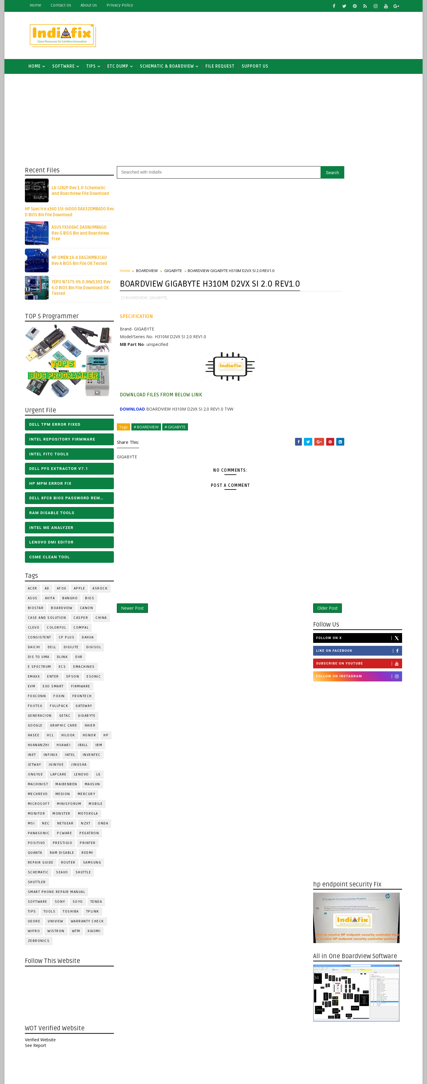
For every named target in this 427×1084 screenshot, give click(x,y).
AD (50, 591)
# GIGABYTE (178, 442)
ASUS (36, 601)
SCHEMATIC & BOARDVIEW (170, 68)
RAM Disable (65, 855)
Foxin (62, 699)
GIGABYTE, (161, 313)
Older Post (290, 624)
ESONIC (97, 679)
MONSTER (65, 816)
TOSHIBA (74, 914)
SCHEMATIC (41, 875)
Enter (57, 679)
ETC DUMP (121, 68)
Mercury (90, 797)
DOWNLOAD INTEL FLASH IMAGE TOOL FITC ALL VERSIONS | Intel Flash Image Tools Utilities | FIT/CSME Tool (348, 931)
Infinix (54, 758)
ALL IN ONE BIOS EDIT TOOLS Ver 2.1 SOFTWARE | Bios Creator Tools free (367, 1008)
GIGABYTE (90, 718)
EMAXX (37, 679)
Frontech (85, 699)
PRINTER (91, 846)
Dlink (65, 660)
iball (87, 748)
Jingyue (39, 777)
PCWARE (68, 836)
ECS (65, 669)
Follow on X (356, 187)
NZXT (89, 826)
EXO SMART (56, 689)
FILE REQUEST (223, 68)
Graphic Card (67, 728)
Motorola (91, 816)
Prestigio (66, 846)
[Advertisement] (290, 34)
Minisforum (72, 807)
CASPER (84, 621)
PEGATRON (93, 836)
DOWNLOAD (135, 424)
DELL (55, 650)
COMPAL (84, 630)
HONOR (93, 738)
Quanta (38, 855)
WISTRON (59, 934)
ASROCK (103, 591)
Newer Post (135, 624)
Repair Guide (44, 865)
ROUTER (71, 865)
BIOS (93, 601)
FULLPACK (62, 709)
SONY (63, 904)
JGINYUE (59, 767)
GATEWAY (87, 709)
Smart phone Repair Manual (60, 895)
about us (92, 5)
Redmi (91, 855)
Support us (258, 68)
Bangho (73, 601)
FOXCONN (40, 699)
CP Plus (70, 640)
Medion (66, 797)
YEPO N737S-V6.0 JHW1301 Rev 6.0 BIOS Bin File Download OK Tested (84, 290)
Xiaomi (97, 934)
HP (109, 738)
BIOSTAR (39, 611)
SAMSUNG (95, 865)
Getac (68, 718)
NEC (49, 826)
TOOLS (53, 914)
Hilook (72, 738)
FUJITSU (38, 709)
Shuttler (40, 885)
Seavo (66, 875)
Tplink (96, 914)
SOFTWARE (66, 68)
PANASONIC (42, 836)
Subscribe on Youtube (356, 212)
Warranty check (90, 924)
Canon (90, 611)
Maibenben (70, 787)
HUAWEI (67, 748)
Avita (53, 601)
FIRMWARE (84, 689)
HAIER (93, 728)
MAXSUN (95, 787)
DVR (82, 660)
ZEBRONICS (42, 944)
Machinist (41, 787)
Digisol (97, 650)
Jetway (37, 767)
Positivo (40, 846)
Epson (76, 679)
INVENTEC (95, 758)
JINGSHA (82, 767)
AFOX (65, 591)
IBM (102, 748)
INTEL (73, 758)
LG (102, 777)
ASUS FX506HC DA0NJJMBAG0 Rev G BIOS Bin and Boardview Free (83, 236)
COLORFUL (60, 630)
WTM (79, 934)
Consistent (43, 640)
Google (38, 728)
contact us (64, 5)
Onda (106, 826)
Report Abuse (324, 1031)
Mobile (99, 807)
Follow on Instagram (356, 225)
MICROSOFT (42, 807)
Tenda (100, 904)
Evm (35, 689)
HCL (54, 738)
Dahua (91, 640)
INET (35, 758)
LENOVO (84, 777)
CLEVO (37, 630)
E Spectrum (43, 669)
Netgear (68, 826)
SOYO (81, 904)
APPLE (83, 591)
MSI (34, 826)
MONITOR (40, 816)
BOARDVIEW (65, 611)
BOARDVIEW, (140, 313)
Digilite (74, 650)
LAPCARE (62, 777)
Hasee (37, 738)
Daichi (37, 650)
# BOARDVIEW (149, 442)
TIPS (94, 68)
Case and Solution (50, 621)
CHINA (105, 621)
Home (38, 5)
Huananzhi (42, 748)
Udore (37, 924)
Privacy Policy (123, 5)
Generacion (43, 718)
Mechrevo (41, 797)
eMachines (87, 669)
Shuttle (87, 875)
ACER (36, 591)
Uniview (59, 924)
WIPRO (37, 934)
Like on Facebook (356, 200)
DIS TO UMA (42, 660)
